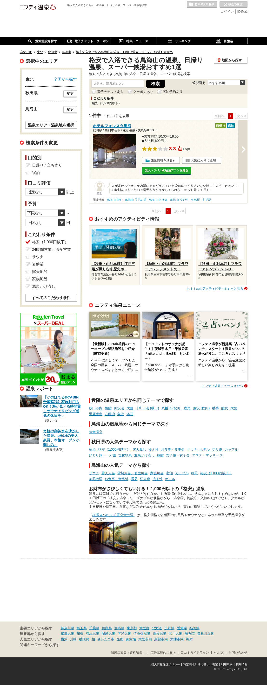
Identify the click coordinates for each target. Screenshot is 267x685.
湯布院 (190, 634)
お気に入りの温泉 (202, 4)
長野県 (169, 628)
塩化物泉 (125, 455)
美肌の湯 (95, 479)
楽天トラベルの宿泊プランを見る (166, 170)
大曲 (130, 408)
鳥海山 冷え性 (179, 200)
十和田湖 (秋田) (147, 408)
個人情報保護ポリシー (165, 664)
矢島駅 (195, 200)
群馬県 (119, 628)
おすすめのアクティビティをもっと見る (215, 288)
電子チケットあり (110, 92)
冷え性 (153, 449)
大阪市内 (145, 639)
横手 (215, 408)
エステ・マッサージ (207, 455)
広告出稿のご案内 (163, 652)
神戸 (189, 639)
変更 (70, 94)
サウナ (192, 449)
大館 (233, 408)
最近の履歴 (233, 4)
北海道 (157, 628)
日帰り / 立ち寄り (47, 165)
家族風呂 (157, 473)
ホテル (205, 449)
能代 (224, 408)
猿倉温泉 (95, 432)
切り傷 (217, 449)
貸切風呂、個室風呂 (132, 473)
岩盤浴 (38, 264)
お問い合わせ (238, 652)
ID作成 (242, 12)
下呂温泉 (124, 634)
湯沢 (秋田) (201, 408)
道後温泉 (159, 634)
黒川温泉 (175, 634)
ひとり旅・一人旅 (102, 455)
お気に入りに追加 (203, 160)
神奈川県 (67, 628)
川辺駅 (207, 200)
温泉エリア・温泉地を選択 (51, 125)
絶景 (194, 473)
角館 (108, 408)
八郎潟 (110, 414)
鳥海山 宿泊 (114, 200)
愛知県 (182, 628)
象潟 (120, 414)
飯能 (120, 639)
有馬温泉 (92, 634)
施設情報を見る (162, 160)
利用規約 (227, 664)
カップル (231, 449)
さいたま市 (105, 639)
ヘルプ (218, 652)
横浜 (64, 639)
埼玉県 (82, 628)
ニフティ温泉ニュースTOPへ (222, 386)
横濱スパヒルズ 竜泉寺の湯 (113, 515)
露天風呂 (139, 449)
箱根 (80, 634)
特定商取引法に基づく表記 (200, 664)
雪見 (134, 479)
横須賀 (84, 639)
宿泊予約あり (172, 92)
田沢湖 (119, 408)
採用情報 (241, 664)
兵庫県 (107, 628)
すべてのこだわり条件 (51, 298)
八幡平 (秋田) (171, 408)
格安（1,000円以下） (114, 449)
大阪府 (144, 628)
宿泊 (92, 449)
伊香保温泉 (142, 634)
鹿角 (187, 408)
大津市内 (177, 639)
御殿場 (131, 639)
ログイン (227, 12)
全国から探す (65, 79)
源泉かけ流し (144, 455)
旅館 (160, 455)
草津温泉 (67, 634)
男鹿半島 (95, 414)
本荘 (130, 414)
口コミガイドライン (195, 652)
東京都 (132, 628)
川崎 (73, 639)
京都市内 (161, 639)
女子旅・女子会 (178, 455)
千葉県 (94, 628)
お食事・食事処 (173, 449)
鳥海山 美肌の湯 (135, 200)
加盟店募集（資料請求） (128, 652)
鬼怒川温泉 (205, 634)
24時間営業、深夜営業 (51, 249)
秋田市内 (95, 408)
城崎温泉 (108, 634)
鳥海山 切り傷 (158, 200)
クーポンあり (143, 92)
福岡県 (194, 628)
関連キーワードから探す (40, 645)
